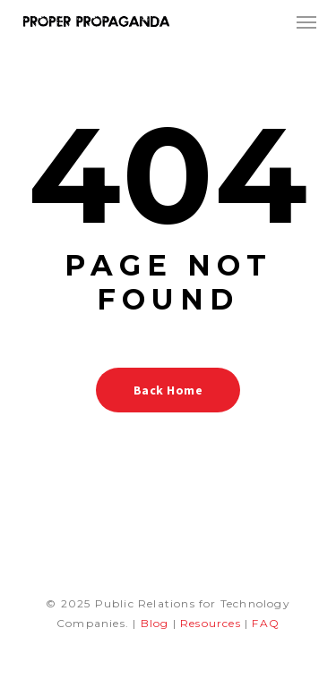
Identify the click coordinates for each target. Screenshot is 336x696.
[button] (306, 21)
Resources (210, 623)
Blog (155, 623)
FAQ (266, 623)
